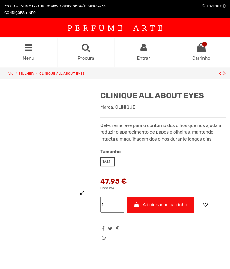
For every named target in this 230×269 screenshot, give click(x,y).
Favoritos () (213, 6)
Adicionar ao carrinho (160, 204)
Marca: (107, 107)
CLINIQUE (125, 107)
